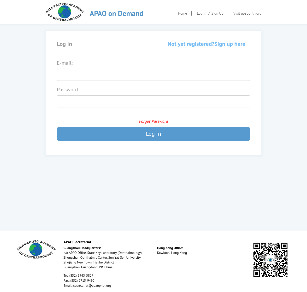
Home (182, 13)
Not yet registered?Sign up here (206, 43)
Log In (202, 13)
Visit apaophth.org (247, 13)
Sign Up (218, 13)
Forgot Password (153, 121)
